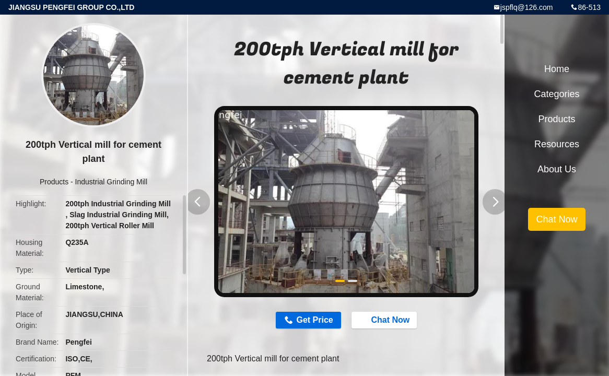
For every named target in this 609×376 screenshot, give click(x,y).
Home (556, 69)
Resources (556, 144)
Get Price (309, 320)
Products (54, 182)
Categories (556, 94)
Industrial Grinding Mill (111, 182)
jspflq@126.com (526, 7)
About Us (556, 169)
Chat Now (390, 320)
